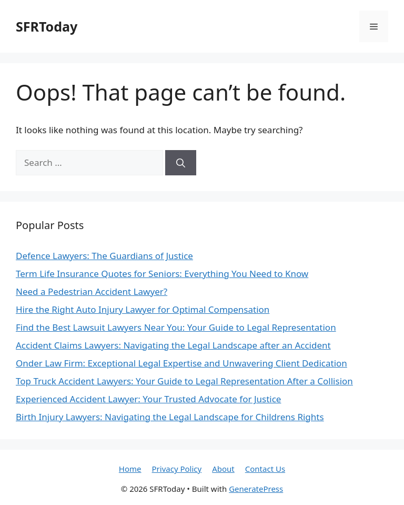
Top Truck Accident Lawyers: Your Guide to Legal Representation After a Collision (184, 381)
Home (130, 468)
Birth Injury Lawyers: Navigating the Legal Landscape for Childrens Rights (170, 417)
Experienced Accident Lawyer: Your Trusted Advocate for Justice (148, 399)
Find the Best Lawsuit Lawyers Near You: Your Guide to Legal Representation (176, 327)
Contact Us (265, 468)
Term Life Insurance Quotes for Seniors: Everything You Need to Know (162, 274)
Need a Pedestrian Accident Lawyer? (91, 291)
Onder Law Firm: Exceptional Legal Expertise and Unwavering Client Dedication (181, 363)
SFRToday (46, 26)
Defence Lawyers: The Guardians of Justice (104, 256)
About (223, 468)
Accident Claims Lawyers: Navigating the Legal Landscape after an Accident (173, 345)
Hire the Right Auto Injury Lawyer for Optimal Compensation (142, 309)
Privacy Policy (177, 468)
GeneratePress (256, 488)
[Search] (180, 162)
